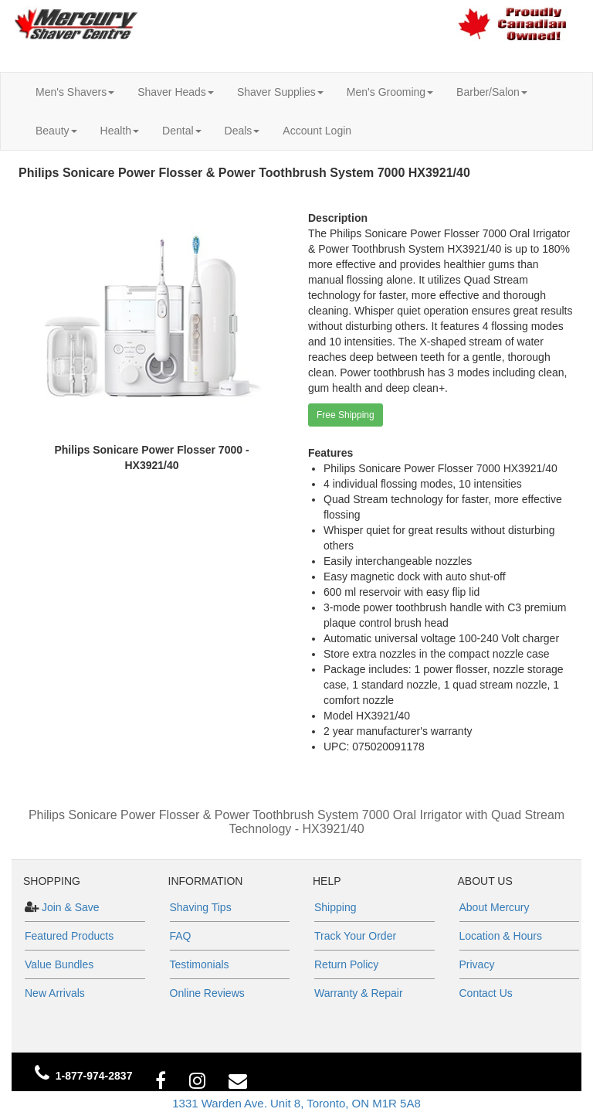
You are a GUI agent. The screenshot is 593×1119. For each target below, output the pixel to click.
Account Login (317, 130)
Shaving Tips (201, 907)
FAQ (180, 936)
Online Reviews (207, 993)
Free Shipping (345, 415)
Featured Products (69, 936)
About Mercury (494, 907)
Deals (242, 130)
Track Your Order (355, 936)
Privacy (477, 964)
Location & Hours (500, 936)
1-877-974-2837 (94, 1076)
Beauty (56, 130)
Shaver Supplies (280, 92)
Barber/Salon (491, 92)
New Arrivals (55, 993)
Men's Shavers (75, 92)
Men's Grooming (390, 92)
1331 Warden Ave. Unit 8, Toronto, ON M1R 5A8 (296, 1103)
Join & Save (69, 907)
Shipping (335, 907)
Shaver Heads (175, 92)
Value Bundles (59, 964)
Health (119, 130)
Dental (181, 130)
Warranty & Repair (358, 993)
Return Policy (346, 964)
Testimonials (199, 964)
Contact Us (486, 993)
